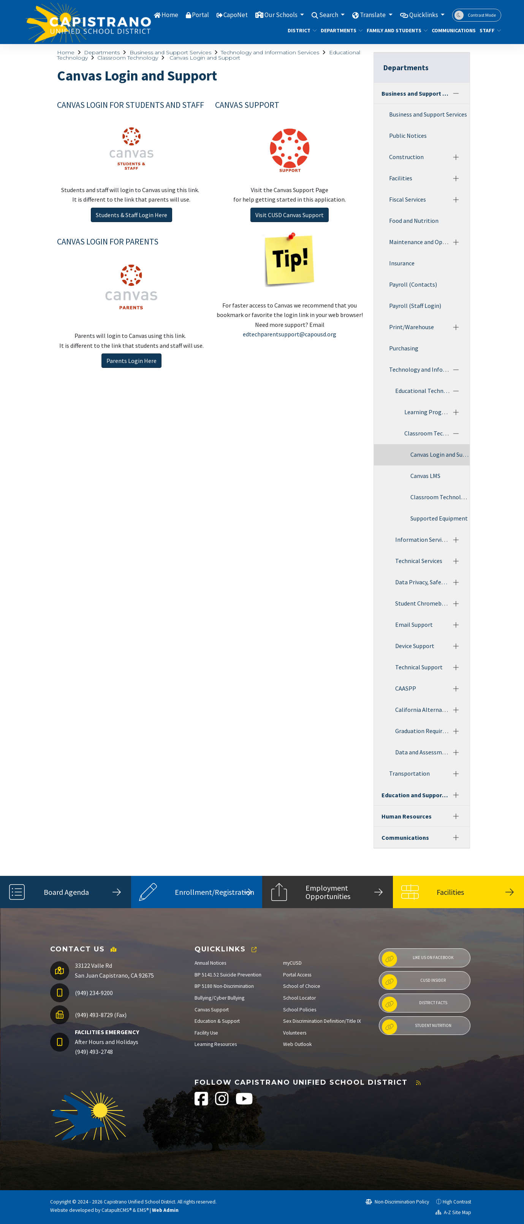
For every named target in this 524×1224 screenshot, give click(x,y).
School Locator (299, 998)
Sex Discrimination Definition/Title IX (322, 1021)
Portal (200, 15)
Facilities (400, 178)
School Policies (299, 1009)
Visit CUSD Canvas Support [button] (289, 215)
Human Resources (407, 816)
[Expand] (456, 157)
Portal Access (297, 975)
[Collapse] (456, 93)
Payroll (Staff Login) (415, 305)
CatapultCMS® (116, 1210)
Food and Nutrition (414, 220)
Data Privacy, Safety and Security (422, 582)
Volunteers (294, 1033)
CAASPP (405, 688)
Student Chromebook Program (422, 603)
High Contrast (457, 1202)
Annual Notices (210, 963)
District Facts (414, 1004)
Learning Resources (216, 1044)
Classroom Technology (127, 57)
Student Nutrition (416, 1027)
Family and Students (394, 30)
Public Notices (408, 135)
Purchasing (403, 348)
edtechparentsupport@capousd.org (289, 334)
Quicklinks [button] (424, 15)
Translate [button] (373, 15)
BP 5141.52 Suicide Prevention (228, 975)
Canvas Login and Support (204, 57)
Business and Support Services (170, 52)
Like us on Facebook (417, 959)
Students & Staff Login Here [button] (131, 215)
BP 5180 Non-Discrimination (224, 986)
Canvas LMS (425, 476)
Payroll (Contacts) (413, 284)
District (300, 30)
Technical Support (419, 667)
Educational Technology (422, 390)
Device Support (414, 646)
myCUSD (292, 963)
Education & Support (217, 1021)
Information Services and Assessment (422, 539)
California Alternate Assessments (422, 709)
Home (169, 15)
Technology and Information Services (270, 52)
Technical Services (418, 561)
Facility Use (206, 1033)
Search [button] (329, 15)
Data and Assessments (422, 752)
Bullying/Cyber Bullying (219, 998)
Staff (489, 30)
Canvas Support (212, 1009)
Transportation (409, 773)
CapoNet (235, 15)
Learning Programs (427, 412)
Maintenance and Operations (419, 242)
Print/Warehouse (411, 327)
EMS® (143, 1210)
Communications (451, 30)
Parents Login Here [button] (131, 360)
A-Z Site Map (453, 1212)
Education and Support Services (416, 795)
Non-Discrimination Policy (397, 1202)
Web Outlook (297, 1044)
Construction (406, 157)
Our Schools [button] (281, 15)
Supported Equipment (439, 518)
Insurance (402, 263)
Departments (339, 30)
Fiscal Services (407, 199)
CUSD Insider (414, 981)
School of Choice (301, 986)
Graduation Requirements (422, 731)
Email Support (414, 624)
